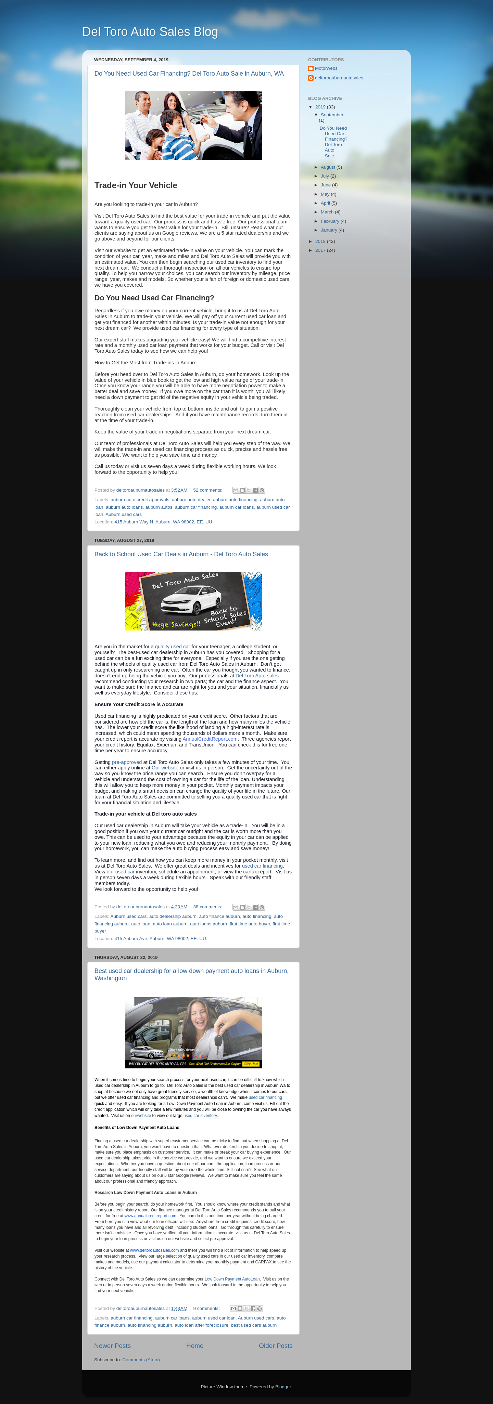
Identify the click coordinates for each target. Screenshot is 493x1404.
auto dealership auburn (173, 916)
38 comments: (208, 906)
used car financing (262, 866)
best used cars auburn (254, 1325)
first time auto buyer (250, 923)
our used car (121, 871)
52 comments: (208, 490)
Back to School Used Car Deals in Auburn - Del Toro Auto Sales (181, 554)
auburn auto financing (235, 499)
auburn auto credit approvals (140, 499)
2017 (321, 250)
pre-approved (127, 762)
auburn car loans (236, 507)
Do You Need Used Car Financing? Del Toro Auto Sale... (333, 142)
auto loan (140, 923)
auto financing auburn (150, 1325)
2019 (321, 106)
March (328, 211)
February (331, 221)
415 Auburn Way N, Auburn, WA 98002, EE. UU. (164, 521)
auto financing (256, 916)
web (98, 1285)
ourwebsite (141, 1115)
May (326, 194)
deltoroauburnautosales (339, 77)
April (326, 203)
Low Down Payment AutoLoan (232, 1279)
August (329, 167)
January (330, 230)
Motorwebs (326, 68)
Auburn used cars (123, 514)
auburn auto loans (124, 507)
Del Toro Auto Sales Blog (150, 32)
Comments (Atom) (141, 1359)
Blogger (283, 1386)
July (325, 176)
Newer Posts (112, 1345)
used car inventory (200, 1115)
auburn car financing (196, 507)
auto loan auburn (170, 923)
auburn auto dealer (191, 499)
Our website (165, 767)
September (332, 114)
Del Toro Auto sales (257, 675)
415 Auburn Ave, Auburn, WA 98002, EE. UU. (161, 938)
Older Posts (276, 1345)
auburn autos (159, 507)
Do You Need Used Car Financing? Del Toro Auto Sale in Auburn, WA (189, 73)
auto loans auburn (208, 923)
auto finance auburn (219, 916)
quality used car (173, 646)
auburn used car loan (214, 1318)
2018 (321, 241)
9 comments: (207, 1308)
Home (194, 1345)
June (326, 184)
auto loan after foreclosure (201, 1325)
